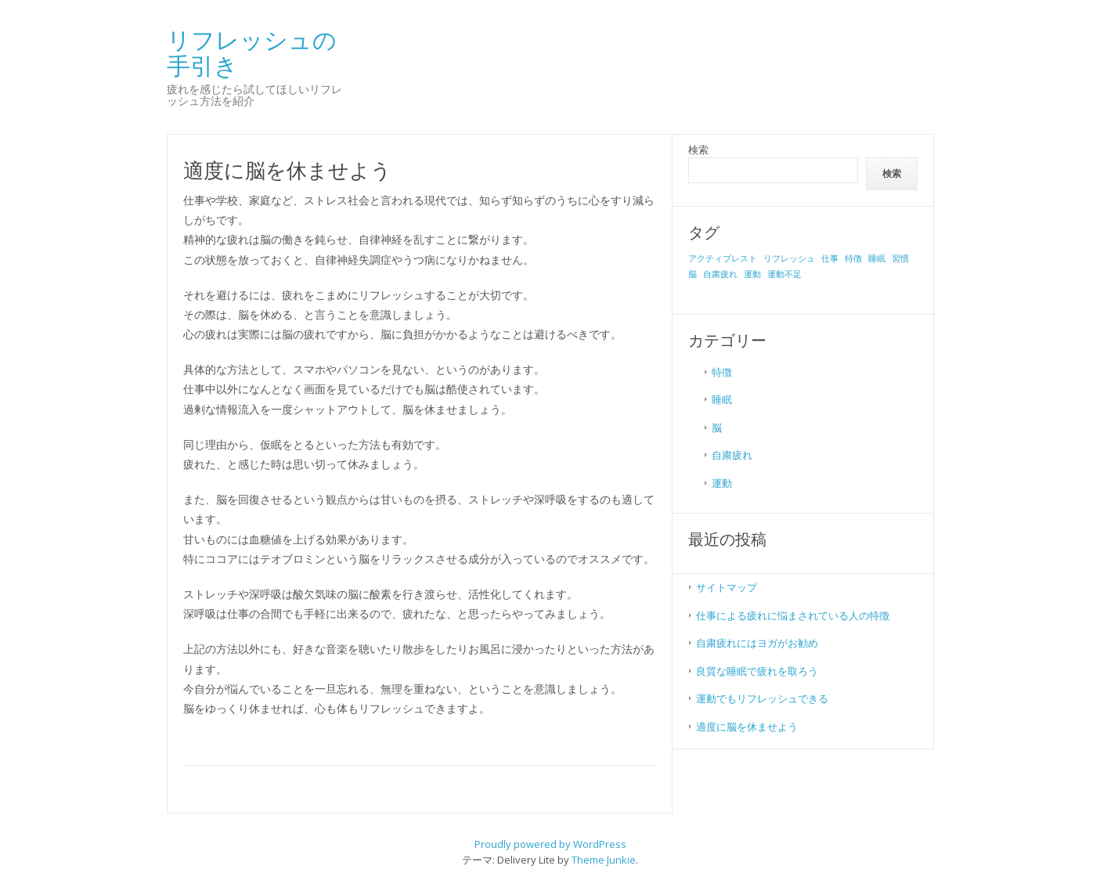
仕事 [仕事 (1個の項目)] (830, 258)
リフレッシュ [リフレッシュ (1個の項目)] (789, 258)
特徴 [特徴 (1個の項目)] (853, 258)
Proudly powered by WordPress (550, 844)
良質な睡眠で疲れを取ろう (757, 671)
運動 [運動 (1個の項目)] (752, 274)
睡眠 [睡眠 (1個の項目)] (876, 258)
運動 (722, 483)
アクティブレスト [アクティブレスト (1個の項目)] (722, 258)
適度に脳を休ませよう (747, 727)
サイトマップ (726, 587)
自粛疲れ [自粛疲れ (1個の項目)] (720, 274)
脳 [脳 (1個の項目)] (692, 274)
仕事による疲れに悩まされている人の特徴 (792, 615)
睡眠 (722, 399)
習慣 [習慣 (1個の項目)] (900, 258)
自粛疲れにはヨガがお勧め (757, 643)
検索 (698, 149)
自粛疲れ (732, 455)
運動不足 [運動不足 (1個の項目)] (784, 274)
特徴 (722, 372)
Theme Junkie (604, 860)
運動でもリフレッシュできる (762, 698)
